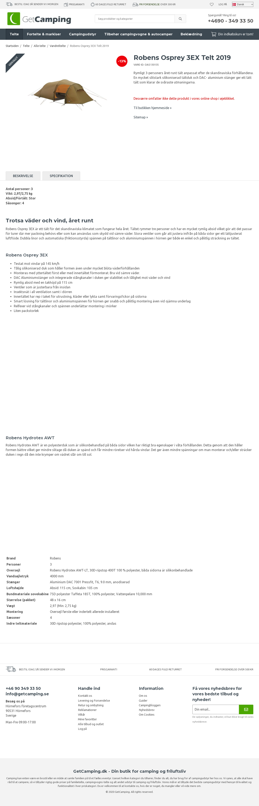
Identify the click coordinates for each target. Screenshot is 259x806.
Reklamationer (87, 710)
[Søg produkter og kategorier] (135, 19)
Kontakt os (85, 695)
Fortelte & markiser (44, 34)
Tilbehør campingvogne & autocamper (138, 34)
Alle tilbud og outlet (91, 724)
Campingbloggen (150, 705)
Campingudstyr (82, 34)
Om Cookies (146, 714)
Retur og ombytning (91, 705)
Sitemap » (141, 117)
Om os (143, 695)
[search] (180, 19)
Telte (14, 34)
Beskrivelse (23, 176)
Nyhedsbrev (146, 710)
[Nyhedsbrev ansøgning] (215, 709)
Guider (143, 700)
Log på (223, 4)
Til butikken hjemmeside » (153, 108)
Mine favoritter (87, 719)
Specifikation (61, 176)
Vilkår (81, 714)
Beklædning (191, 34)
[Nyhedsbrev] (246, 709)
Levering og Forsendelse (94, 700)
